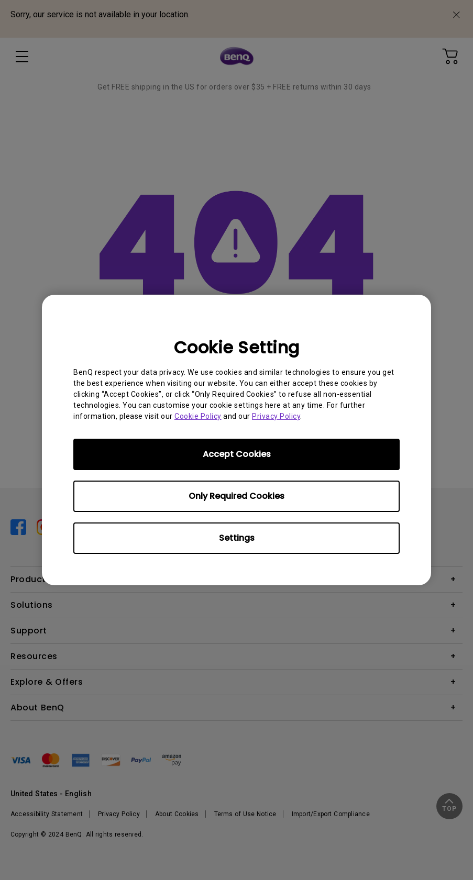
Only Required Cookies (236, 496)
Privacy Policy (276, 416)
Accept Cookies (237, 454)
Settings (237, 538)
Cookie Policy (198, 416)
